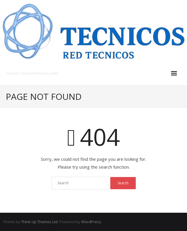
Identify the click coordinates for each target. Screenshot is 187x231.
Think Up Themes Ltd (39, 221)
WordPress (91, 221)
